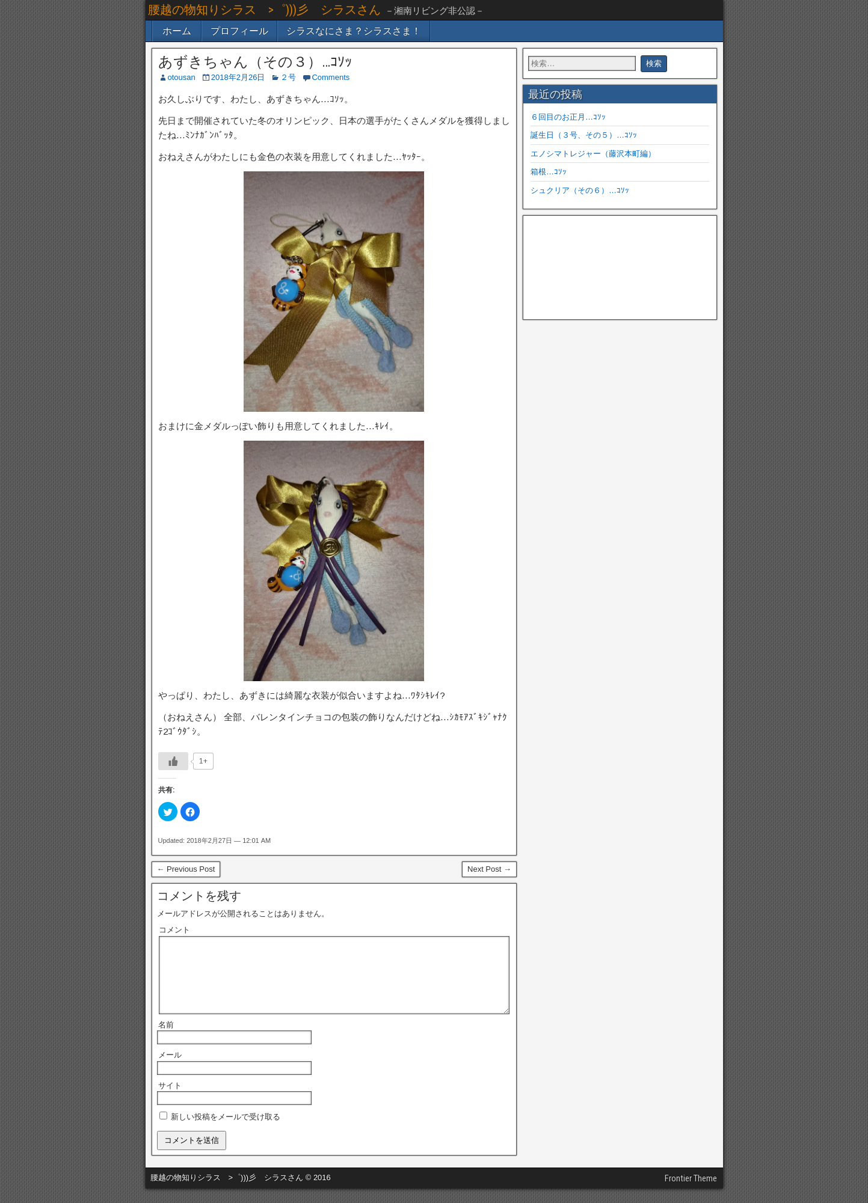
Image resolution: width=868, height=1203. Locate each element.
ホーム (176, 31)
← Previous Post (186, 869)
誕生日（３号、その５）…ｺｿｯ (584, 134)
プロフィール (239, 31)
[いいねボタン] (173, 761)
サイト (170, 1099)
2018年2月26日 (238, 77)
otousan (181, 77)
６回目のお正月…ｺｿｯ (568, 116)
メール (170, 1069)
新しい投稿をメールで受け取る (225, 1131)
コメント (174, 929)
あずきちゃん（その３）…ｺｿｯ (255, 62)
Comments (330, 77)
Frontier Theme (691, 1192)
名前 (166, 1039)
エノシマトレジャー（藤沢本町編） (593, 153)
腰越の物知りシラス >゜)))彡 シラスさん (264, 9)
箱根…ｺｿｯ (549, 171)
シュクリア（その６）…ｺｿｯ (580, 190)
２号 (288, 77)
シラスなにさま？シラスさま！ (353, 31)
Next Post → (489, 869)
